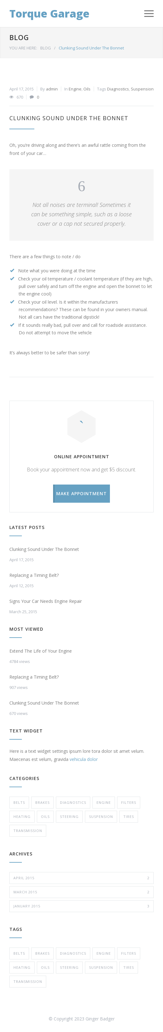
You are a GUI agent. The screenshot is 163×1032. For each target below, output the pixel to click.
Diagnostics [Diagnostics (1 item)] (73, 953)
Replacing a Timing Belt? (34, 575)
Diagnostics (118, 89)
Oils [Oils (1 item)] (45, 967)
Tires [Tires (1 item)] (128, 967)
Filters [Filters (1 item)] (128, 953)
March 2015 (81, 892)
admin (52, 89)
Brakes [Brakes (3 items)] (42, 953)
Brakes (42, 802)
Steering (69, 816)
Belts (19, 802)
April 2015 (81, 878)
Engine (75, 89)
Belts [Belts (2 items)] (19, 953)
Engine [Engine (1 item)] (103, 953)
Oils (87, 89)
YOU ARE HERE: (23, 48)
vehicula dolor (84, 759)
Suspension (142, 89)
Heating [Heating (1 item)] (22, 967)
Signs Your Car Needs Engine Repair (45, 601)
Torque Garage (49, 13)
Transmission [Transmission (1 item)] (27, 981)
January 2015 (81, 906)
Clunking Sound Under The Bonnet (68, 118)
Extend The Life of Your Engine (40, 651)
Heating (22, 816)
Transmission (27, 830)
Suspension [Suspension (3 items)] (101, 967)
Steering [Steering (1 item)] (69, 967)
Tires (128, 816)
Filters (128, 802)
